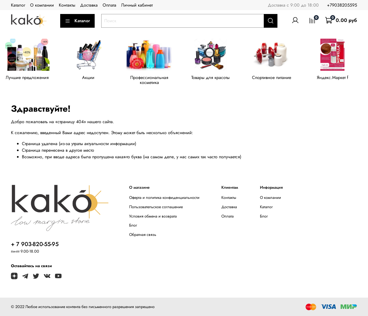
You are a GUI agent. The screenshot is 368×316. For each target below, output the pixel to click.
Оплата (109, 5)
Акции (90, 78)
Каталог (18, 5)
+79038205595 (342, 5)
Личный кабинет (137, 5)
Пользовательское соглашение (156, 207)
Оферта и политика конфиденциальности (164, 197)
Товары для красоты (215, 78)
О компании (42, 5)
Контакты (67, 5)
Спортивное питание (277, 78)
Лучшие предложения (28, 78)
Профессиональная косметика (153, 80)
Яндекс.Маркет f (340, 78)
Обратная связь (142, 234)
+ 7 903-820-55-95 (35, 244)
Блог (133, 225)
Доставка (89, 5)
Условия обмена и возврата (153, 216)
